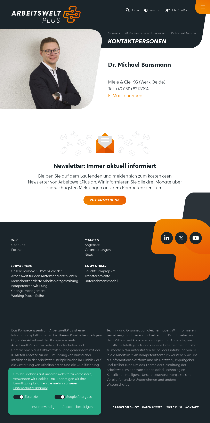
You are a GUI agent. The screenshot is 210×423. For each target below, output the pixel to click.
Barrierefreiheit (126, 407)
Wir (14, 240)
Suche (135, 10)
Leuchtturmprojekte (100, 271)
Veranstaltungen (98, 250)
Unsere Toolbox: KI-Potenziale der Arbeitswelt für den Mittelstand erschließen (44, 274)
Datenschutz (152, 407)
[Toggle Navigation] (203, 6)
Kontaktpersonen (154, 33)
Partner (17, 250)
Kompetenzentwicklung (29, 286)
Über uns (18, 245)
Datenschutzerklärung (30, 388)
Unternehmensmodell (101, 281)
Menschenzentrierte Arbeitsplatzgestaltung (44, 281)
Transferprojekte (97, 276)
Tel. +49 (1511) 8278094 (128, 89)
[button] (132, 10)
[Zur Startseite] (46, 14)
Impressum (174, 407)
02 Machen (132, 33)
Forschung (21, 266)
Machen (92, 240)
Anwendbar (95, 266)
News (89, 255)
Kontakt (192, 407)
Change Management (28, 291)
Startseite (114, 33)
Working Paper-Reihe (27, 296)
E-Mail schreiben (125, 96)
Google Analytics (73, 397)
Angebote (92, 245)
